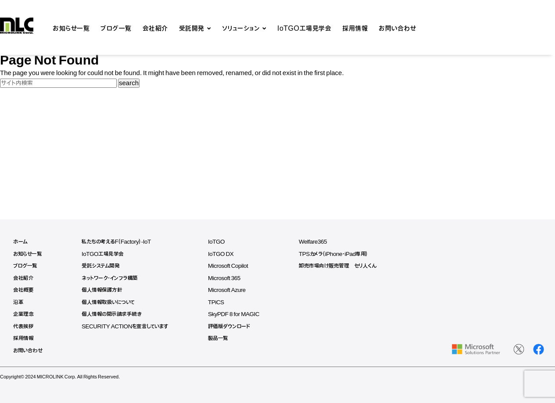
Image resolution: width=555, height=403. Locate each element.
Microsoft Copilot (233, 266)
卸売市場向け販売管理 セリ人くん (345, 266)
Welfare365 (320, 241)
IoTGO (221, 241)
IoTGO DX (226, 254)
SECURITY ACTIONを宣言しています (128, 326)
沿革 (18, 302)
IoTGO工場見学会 (304, 28)
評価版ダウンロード (234, 326)
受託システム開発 (102, 266)
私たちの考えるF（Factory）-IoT (118, 241)
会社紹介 (155, 28)
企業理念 (23, 314)
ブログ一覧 (116, 28)
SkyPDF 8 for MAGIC (239, 314)
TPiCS (221, 302)
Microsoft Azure (232, 290)
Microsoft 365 (230, 278)
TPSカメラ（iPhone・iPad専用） (341, 254)
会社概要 (23, 290)
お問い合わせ (397, 28)
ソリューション (241, 28)
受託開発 (191, 28)
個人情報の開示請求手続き (113, 314)
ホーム (20, 241)
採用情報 (355, 28)
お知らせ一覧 (71, 28)
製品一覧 (223, 338)
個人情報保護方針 (103, 290)
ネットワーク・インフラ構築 (111, 278)
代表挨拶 (23, 326)
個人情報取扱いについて (110, 302)
